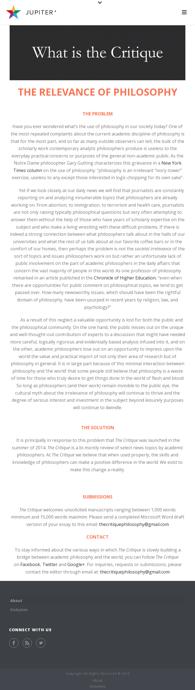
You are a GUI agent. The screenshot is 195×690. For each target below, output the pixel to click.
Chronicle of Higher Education (125, 278)
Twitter (49, 564)
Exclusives (19, 609)
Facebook (30, 564)
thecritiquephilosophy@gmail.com (134, 524)
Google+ (76, 564)
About (16, 600)
